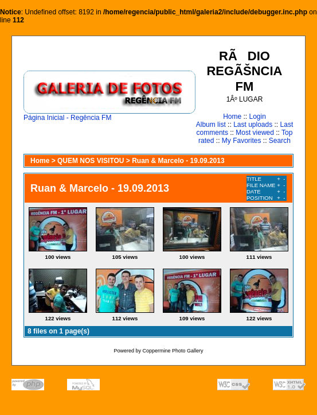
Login (257, 117)
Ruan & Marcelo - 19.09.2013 (178, 161)
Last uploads (252, 125)
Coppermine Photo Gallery (172, 351)
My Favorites (241, 141)
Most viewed (255, 133)
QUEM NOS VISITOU (90, 161)
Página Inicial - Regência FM (109, 114)
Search (280, 141)
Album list (211, 125)
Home (232, 117)
